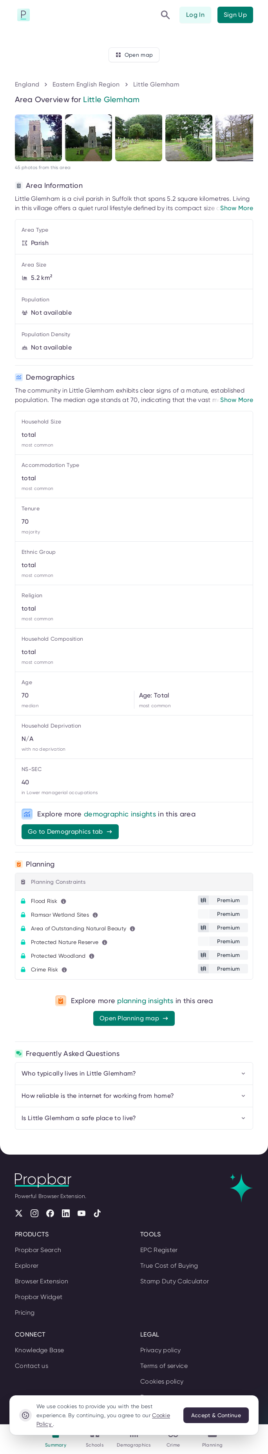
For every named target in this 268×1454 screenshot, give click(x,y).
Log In (195, 14)
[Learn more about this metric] (63, 901)
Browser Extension (41, 1281)
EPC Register (159, 1250)
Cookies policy (161, 1381)
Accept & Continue (216, 1415)
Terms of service (164, 1365)
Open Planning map (134, 1018)
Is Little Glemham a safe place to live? (134, 1118)
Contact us (31, 1365)
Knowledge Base (39, 1350)
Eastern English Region (86, 84)
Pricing (24, 1312)
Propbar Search (38, 1250)
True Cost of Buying (169, 1265)
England (27, 84)
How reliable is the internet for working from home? (134, 1095)
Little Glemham (156, 84)
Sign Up (235, 14)
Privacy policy (160, 1350)
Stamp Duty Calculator (174, 1281)
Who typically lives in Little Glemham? (134, 1073)
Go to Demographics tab (70, 831)
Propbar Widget (38, 1297)
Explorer (26, 1265)
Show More (236, 208)
